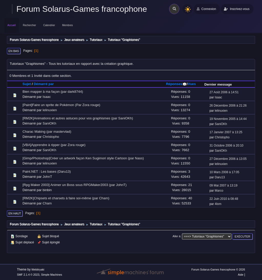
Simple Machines (51, 274)
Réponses (176, 84)
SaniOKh (49, 123)
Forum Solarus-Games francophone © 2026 (218, 269)
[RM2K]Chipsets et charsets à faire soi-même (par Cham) (66, 198)
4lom (218, 204)
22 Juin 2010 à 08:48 (224, 199)
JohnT (47, 177)
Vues (192, 84)
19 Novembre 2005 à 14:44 (228, 119)
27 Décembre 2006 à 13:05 (228, 159)
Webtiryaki (37, 269)
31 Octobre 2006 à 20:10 (227, 145)
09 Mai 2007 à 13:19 (223, 185)
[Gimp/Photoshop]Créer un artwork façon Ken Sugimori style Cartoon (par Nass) (83, 158)
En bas (13, 51)
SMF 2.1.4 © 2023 (28, 274)
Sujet (27, 84)
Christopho (51, 137)
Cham (47, 203)
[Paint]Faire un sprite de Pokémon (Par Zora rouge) (61, 105)
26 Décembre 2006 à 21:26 (228, 105)
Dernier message (218, 84)
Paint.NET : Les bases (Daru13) (47, 171)
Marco (219, 190)
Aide (241, 274)
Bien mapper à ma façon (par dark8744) (53, 92)
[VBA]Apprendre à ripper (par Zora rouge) (54, 145)
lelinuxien (50, 110)
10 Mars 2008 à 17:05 (224, 172)
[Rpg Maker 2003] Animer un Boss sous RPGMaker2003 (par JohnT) (75, 185)
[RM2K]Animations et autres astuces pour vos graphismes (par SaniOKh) (78, 118)
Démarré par (44, 84)
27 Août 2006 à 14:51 (224, 92)
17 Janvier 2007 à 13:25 (226, 132)
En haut (14, 213)
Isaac (47, 97)
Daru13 (220, 177)
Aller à (177, 236)
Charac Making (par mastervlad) (47, 131)
